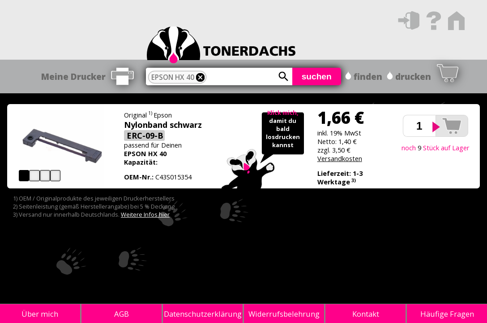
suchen (317, 76)
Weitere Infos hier (145, 214)
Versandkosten (339, 158)
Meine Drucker (73, 77)
